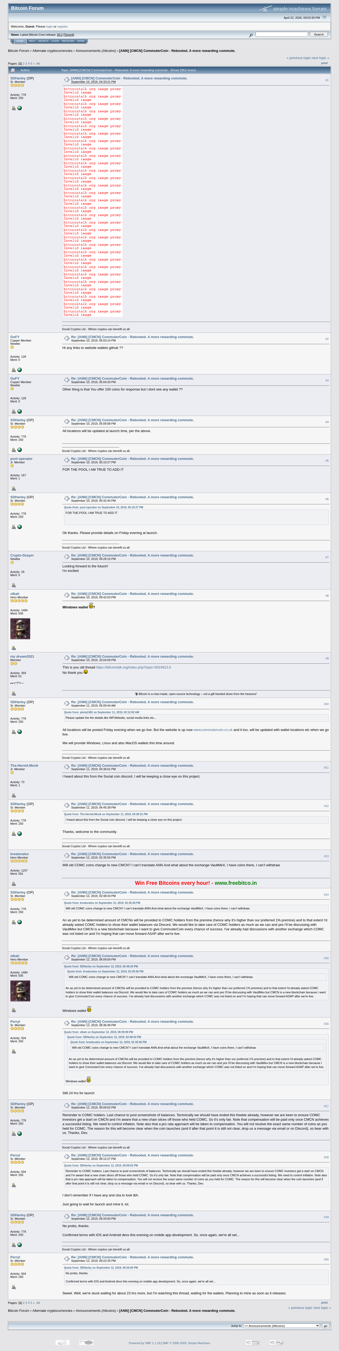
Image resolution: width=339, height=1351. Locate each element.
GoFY (15, 337)
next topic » (320, 58)
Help (32, 41)
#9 (327, 658)
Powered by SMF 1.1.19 (144, 1343)
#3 (327, 380)
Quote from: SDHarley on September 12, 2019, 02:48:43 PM (101, 966)
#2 (327, 338)
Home (20, 41)
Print (324, 63)
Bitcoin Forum (18, 51)
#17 (326, 1106)
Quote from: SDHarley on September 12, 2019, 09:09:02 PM (101, 1165)
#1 (327, 80)
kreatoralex (19, 854)
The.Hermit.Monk (24, 765)
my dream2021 (22, 656)
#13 (326, 856)
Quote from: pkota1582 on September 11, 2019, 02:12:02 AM (101, 712)
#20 (326, 1259)
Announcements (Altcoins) (96, 51)
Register (68, 41)
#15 (326, 958)
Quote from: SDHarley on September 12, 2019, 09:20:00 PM (101, 1267)
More (80, 41)
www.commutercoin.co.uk (213, 730)
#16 (326, 1023)
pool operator (21, 459)
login (49, 26)
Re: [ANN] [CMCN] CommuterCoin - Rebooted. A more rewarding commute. (132, 337)
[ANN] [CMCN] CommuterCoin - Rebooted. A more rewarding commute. (177, 51)
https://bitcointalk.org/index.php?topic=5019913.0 (133, 667)
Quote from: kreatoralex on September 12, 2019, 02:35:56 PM (102, 902)
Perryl (15, 1022)
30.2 (60, 34)
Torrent (68, 34)
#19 (326, 1217)
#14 (326, 894)
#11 (326, 767)
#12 (326, 805)
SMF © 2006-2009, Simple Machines (186, 1343)
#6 (327, 499)
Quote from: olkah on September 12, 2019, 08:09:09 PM (98, 1032)
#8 (327, 596)
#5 (327, 460)
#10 (326, 704)
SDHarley (18, 78)
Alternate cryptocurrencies (53, 51)
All (38, 63)
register (62, 26)
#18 (326, 1157)
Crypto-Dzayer (22, 555)
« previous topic (299, 58)
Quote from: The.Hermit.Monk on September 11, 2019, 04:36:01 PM (106, 814)
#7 (327, 557)
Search (43, 41)
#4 (327, 422)
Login (55, 41)
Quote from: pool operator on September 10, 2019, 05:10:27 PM (103, 507)
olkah (14, 594)
